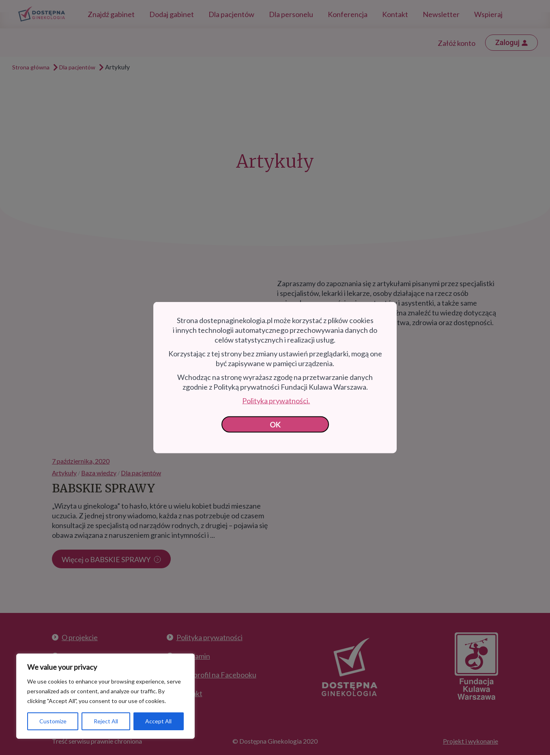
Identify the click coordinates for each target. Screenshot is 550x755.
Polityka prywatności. (276, 400)
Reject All (106, 721)
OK (275, 424)
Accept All (158, 721)
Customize (53, 721)
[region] (105, 696)
